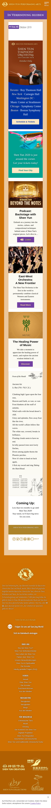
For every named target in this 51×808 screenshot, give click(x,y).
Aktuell (25, 679)
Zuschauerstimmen (25, 688)
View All (13, 26)
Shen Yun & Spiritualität (25, 663)
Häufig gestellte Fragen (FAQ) (25, 669)
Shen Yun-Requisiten (25, 736)
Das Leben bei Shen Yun (25, 654)
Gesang (25, 727)
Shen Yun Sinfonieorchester (25, 651)
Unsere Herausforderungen (25, 660)
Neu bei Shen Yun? (25, 648)
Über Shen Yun (26, 682)
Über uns (25, 644)
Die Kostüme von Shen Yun (25, 730)
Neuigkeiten (25, 697)
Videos (25, 675)
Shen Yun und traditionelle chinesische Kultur (25, 742)
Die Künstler (25, 666)
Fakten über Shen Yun (25, 657)
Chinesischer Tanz (25, 721)
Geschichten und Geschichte (25, 739)
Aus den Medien (25, 691)
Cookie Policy (35, 803)
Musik (25, 724)
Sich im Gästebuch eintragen (25, 633)
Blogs (25, 707)
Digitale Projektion (25, 733)
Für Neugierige (25, 717)
